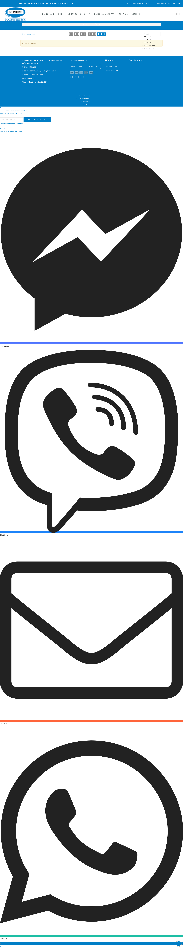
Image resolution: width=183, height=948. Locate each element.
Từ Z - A (147, 43)
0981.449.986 (112, 71)
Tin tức (123, 14)
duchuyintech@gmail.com (168, 3)
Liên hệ (136, 14)
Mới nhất (148, 37)
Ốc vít (97, 24)
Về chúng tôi (84, 99)
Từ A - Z (147, 40)
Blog (88, 104)
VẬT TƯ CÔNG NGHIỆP (78, 14)
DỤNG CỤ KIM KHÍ (52, 14)
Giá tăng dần (149, 45)
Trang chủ (87, 24)
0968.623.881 (143, 3)
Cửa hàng (86, 96)
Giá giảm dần (149, 48)
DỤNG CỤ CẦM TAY (104, 14)
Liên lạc (86, 102)
